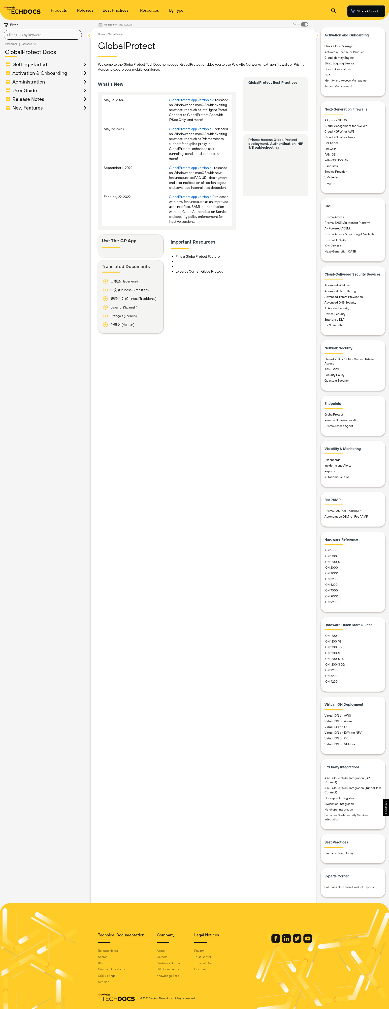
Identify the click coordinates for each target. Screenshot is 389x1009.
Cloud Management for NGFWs (345, 126)
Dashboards (332, 460)
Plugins (329, 183)
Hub (327, 75)
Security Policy (334, 375)
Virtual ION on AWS (337, 715)
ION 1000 (330, 550)
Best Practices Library (339, 853)
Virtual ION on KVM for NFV (343, 732)
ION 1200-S (332, 562)
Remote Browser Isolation (341, 420)
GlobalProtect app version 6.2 (191, 129)
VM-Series (331, 177)
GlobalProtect (116, 34)
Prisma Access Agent (338, 426)
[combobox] (43, 35)
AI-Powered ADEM (337, 228)
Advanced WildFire (337, 285)
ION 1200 (330, 556)
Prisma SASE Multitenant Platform (347, 222)
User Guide (24, 90)
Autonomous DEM (336, 477)
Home (101, 34)
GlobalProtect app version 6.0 (192, 197)
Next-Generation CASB (340, 251)
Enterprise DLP (334, 319)
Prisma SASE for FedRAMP (342, 511)
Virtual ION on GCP (337, 727)
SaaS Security (333, 325)
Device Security (334, 314)
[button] (386, 807)
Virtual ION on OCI (336, 738)
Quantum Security (336, 380)
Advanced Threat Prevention (343, 297)
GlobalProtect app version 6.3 (191, 100)
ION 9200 (331, 602)
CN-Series (331, 143)
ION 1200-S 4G (334, 659)
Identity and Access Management (346, 80)
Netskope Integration (338, 809)
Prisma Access (334, 217)
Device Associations (338, 69)
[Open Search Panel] (333, 11)
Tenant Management (338, 86)
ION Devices (332, 246)
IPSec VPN (331, 369)
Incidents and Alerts (337, 465)
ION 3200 (331, 579)
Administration (28, 81)
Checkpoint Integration (340, 798)
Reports (329, 471)
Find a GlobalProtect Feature (198, 256)
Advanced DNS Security (340, 302)
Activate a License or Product (344, 52)
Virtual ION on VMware (339, 744)
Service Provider (335, 171)
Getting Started (29, 64)
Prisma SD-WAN (335, 240)
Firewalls (330, 149)
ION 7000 (331, 590)
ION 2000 (331, 567)
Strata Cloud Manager (339, 46)
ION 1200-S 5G (334, 664)
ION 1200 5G (333, 647)
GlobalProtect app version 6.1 (191, 168)
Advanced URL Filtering (340, 291)
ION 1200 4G (332, 641)
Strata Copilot (364, 11)
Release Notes (28, 99)
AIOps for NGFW (335, 120)
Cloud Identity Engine (339, 57)
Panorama (331, 166)
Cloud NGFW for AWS (339, 131)
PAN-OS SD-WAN (336, 160)
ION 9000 (331, 596)
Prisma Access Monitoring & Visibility (349, 234)
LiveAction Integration (339, 804)
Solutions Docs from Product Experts (349, 887)
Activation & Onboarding (39, 73)
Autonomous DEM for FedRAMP (346, 516)
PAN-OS (330, 154)
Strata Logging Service (339, 63)
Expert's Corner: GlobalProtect (199, 271)
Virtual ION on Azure (338, 721)
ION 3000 (331, 573)
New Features (27, 108)
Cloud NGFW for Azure (340, 137)
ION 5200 (331, 585)
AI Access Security (336, 308)
